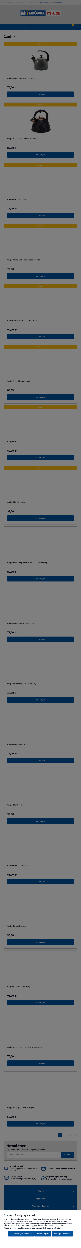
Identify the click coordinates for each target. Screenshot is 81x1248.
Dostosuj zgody (43, 1234)
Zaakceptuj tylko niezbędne (21, 1234)
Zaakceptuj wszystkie (62, 1234)
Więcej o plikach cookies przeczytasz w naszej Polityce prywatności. (32, 1228)
